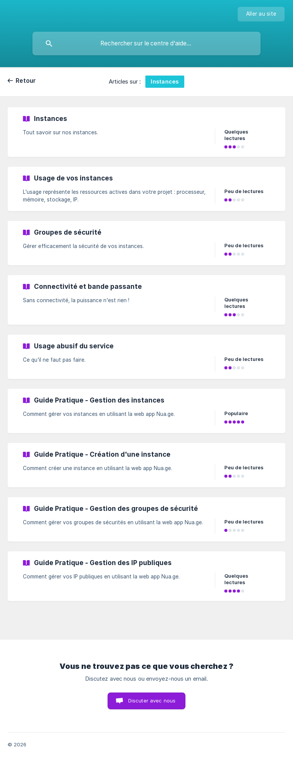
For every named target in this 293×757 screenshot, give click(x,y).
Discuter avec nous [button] (152, 700)
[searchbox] (146, 43)
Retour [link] (26, 80)
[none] (261, 14)
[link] (146, 132)
